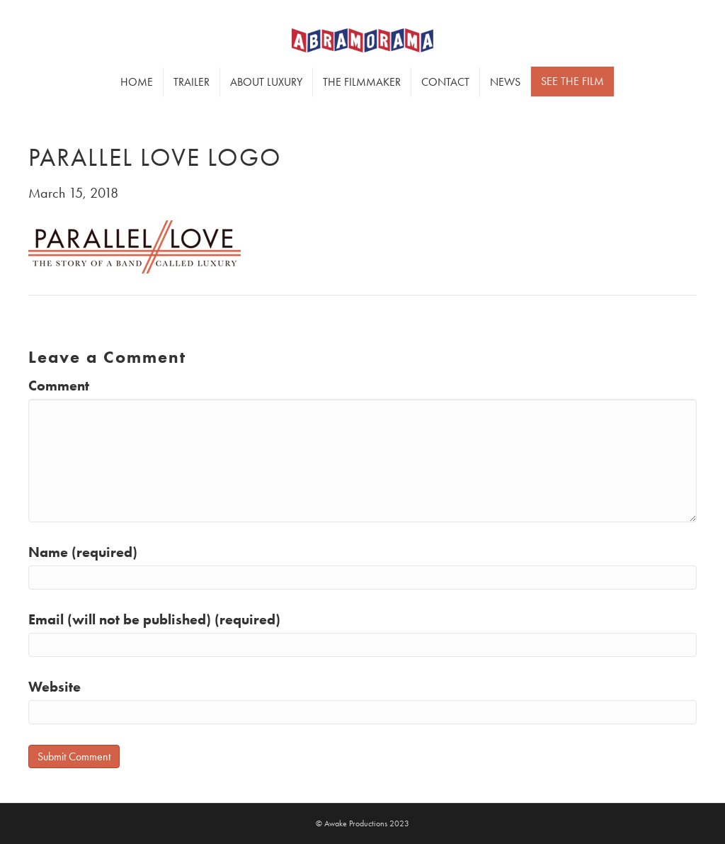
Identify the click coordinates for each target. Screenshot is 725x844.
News (505, 82)
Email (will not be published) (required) (154, 619)
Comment (58, 385)
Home (136, 82)
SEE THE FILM (572, 81)
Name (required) (82, 552)
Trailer (191, 82)
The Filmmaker (362, 82)
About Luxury (266, 82)
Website (54, 686)
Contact (445, 82)
